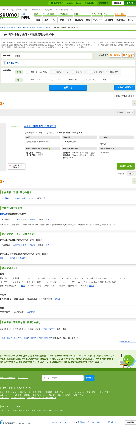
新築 (46, 20)
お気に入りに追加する (16, 166)
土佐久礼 (16, 198)
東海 (33, 410)
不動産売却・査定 (54, 395)
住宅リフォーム (39, 395)
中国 (51, 410)
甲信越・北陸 (24, 410)
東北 (9, 410)
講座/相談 (121, 20)
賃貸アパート (81, 72)
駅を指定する (11, 63)
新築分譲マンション (62, 392)
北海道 (2, 410)
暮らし (131, 20)
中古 (54, 20)
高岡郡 (39, 27)
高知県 (32, 27)
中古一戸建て (91, 80)
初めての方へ (57, 422)
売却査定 (109, 20)
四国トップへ (23, 378)
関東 (15, 410)
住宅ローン (4, 398)
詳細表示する (126, 166)
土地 (88, 20)
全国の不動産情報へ (7, 378)
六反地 (30, 198)
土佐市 (30, 258)
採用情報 (130, 422)
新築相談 (66, 395)
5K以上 (57, 299)
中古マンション (56, 80)
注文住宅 (79, 20)
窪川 (45, 198)
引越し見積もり (79, 395)
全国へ (23, 14)
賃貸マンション (62, 72)
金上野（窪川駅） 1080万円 (40, 126)
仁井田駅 (47, 27)
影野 (24, 198)
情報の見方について (128, 342)
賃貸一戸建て (38, 392)
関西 (39, 410)
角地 (23, 286)
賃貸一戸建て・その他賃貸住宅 (106, 72)
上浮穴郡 (11, 258)
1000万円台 (31, 312)
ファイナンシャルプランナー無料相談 (41, 398)
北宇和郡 (21, 258)
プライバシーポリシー (95, 422)
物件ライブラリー (18, 398)
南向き (91, 286)
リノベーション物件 (13, 395)
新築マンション (36, 80)
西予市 (2, 258)
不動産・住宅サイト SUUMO (11, 27)
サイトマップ (70, 422)
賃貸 (38, 20)
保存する (115, 55)
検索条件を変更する (124, 87)
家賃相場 (49, 392)
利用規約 (81, 422)
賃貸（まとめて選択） (39, 72)
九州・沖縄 (59, 410)
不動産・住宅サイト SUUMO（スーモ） (16, 388)
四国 (26, 27)
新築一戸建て (73, 80)
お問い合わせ (112, 422)
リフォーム (97, 20)
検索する (68, 87)
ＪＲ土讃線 (4, 198)
